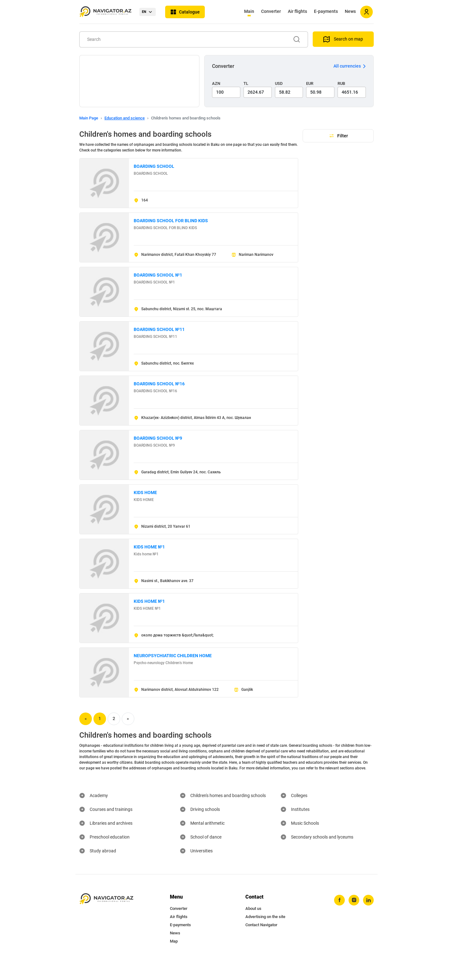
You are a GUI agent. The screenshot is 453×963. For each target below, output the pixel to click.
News (350, 11)
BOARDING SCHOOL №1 (158, 275)
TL (245, 83)
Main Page (88, 118)
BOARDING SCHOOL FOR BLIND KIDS (171, 220)
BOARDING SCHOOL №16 (159, 383)
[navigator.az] (106, 899)
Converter (271, 11)
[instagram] (354, 900)
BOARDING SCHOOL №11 (159, 329)
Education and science (124, 118)
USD (279, 83)
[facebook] (339, 900)
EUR (309, 83)
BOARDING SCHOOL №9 (158, 438)
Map (174, 941)
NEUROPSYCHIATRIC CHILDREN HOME (173, 655)
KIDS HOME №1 (149, 546)
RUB (341, 83)
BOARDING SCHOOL (154, 166)
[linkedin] (368, 900)
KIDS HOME (145, 492)
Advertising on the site (265, 916)
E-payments (326, 11)
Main (249, 11)
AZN (216, 83)
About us (253, 908)
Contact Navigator (261, 924)
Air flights (297, 11)
